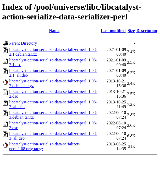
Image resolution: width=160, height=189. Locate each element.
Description (146, 30)
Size (131, 30)
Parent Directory (23, 43)
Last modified (113, 30)
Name (54, 30)
